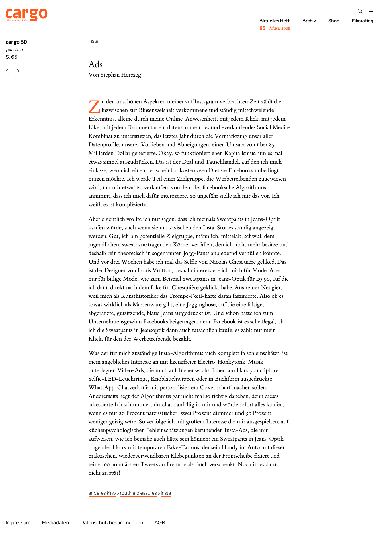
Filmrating (362, 21)
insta (94, 41)
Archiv (309, 21)
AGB (159, 522)
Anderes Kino (102, 493)
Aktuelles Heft (274, 25)
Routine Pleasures (138, 493)
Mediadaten (55, 522)
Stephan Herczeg (121, 75)
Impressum (18, 522)
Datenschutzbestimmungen (111, 522)
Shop (333, 21)
